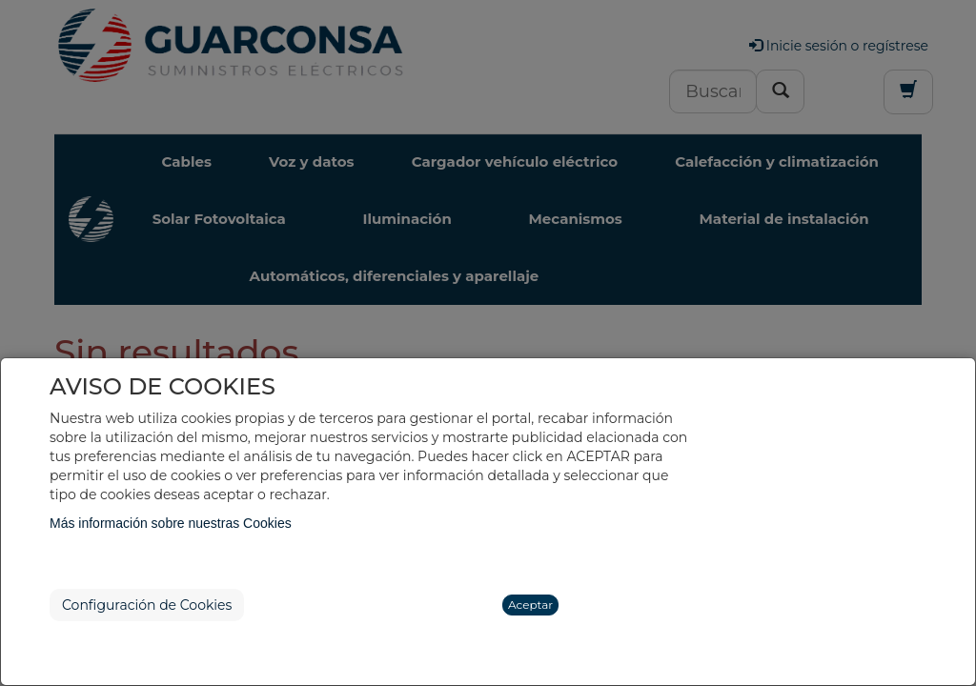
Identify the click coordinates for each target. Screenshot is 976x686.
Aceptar (530, 604)
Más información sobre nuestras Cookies (171, 523)
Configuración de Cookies (147, 605)
